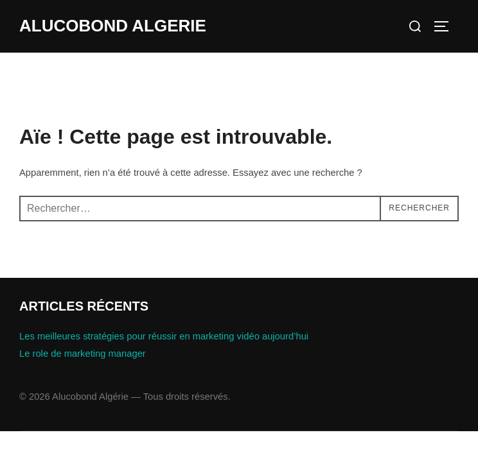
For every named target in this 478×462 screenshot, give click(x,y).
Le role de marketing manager (82, 353)
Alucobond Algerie (112, 25)
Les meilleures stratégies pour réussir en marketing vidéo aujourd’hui (163, 336)
